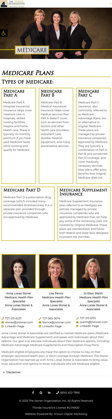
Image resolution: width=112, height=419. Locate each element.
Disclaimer (13, 372)
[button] (110, 3)
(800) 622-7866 (68, 392)
